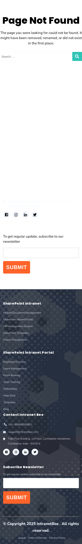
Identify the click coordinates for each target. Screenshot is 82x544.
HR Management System (23, 101)
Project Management (19, 112)
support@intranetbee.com (20, 432)
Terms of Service (37, 538)
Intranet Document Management (29, 89)
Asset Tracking (14, 151)
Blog (7, 174)
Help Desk (11, 162)
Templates (11, 168)
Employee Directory (19, 133)
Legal (22, 538)
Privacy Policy (57, 538)
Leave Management (18, 139)
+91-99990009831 (18, 425)
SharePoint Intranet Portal (24, 95)
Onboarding (12, 157)
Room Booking (15, 145)
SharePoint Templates (20, 106)
